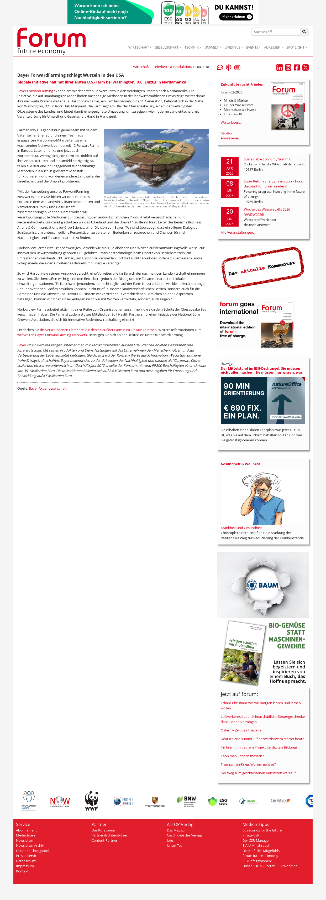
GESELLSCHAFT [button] (166, 47)
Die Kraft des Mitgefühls (261, 850)
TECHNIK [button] (192, 47)
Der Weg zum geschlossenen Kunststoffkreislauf (258, 773)
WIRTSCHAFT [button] (138, 47)
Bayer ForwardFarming (35, 90)
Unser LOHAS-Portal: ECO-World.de (270, 866)
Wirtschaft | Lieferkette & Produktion (162, 66)
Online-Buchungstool (32, 850)
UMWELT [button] (211, 47)
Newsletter (24, 840)
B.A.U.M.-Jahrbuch (256, 845)
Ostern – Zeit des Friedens (241, 730)
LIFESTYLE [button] (232, 47)
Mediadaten (25, 835)
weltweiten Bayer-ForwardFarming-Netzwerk (52, 334)
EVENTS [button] (252, 47)
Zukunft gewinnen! (257, 861)
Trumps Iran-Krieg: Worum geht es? (248, 764)
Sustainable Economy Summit (267, 159)
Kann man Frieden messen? (242, 756)
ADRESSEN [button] (272, 47)
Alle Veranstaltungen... (238, 232)
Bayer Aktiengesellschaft (48, 388)
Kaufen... (227, 133)
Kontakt (22, 871)
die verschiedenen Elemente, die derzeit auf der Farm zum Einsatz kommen (98, 329)
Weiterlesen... (231, 122)
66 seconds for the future (262, 830)
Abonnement (26, 830)
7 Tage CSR (251, 835)
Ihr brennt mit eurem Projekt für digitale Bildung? (259, 747)
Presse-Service (27, 855)
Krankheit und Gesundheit (241, 527)
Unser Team (176, 845)
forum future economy (260, 855)
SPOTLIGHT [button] (295, 47)
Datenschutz (26, 861)
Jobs (170, 840)
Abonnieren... (231, 138)
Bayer (21, 345)
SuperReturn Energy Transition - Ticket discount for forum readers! (274, 184)
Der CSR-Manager (256, 840)
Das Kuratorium (104, 830)
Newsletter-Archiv (30, 845)
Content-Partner (104, 840)
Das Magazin (177, 830)
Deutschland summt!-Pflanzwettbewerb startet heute (262, 738)
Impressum (25, 866)
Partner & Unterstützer (109, 835)
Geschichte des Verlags (184, 835)
